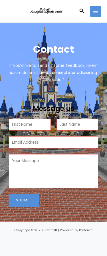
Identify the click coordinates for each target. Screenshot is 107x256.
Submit (24, 200)
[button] (81, 11)
